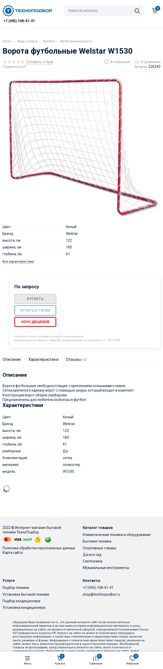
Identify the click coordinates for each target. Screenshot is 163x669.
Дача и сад (92, 555)
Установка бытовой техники (26, 594)
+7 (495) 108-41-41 (98, 588)
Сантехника (92, 561)
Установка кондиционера (24, 608)
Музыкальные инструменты (106, 568)
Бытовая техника (97, 541)
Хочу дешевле (35, 322)
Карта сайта (13, 553)
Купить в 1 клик (35, 310)
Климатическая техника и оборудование (117, 535)
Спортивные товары (99, 548)
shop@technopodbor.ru (101, 594)
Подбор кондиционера (21, 601)
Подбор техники (16, 588)
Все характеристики (18, 261)
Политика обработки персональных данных (39, 548)
